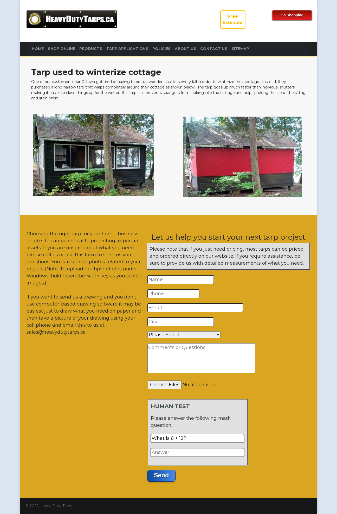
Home (38, 48)
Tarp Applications (127, 48)
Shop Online (61, 48)
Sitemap (240, 48)
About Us (185, 48)
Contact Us (213, 48)
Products (90, 48)
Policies (161, 48)
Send (161, 475)
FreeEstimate (233, 19)
